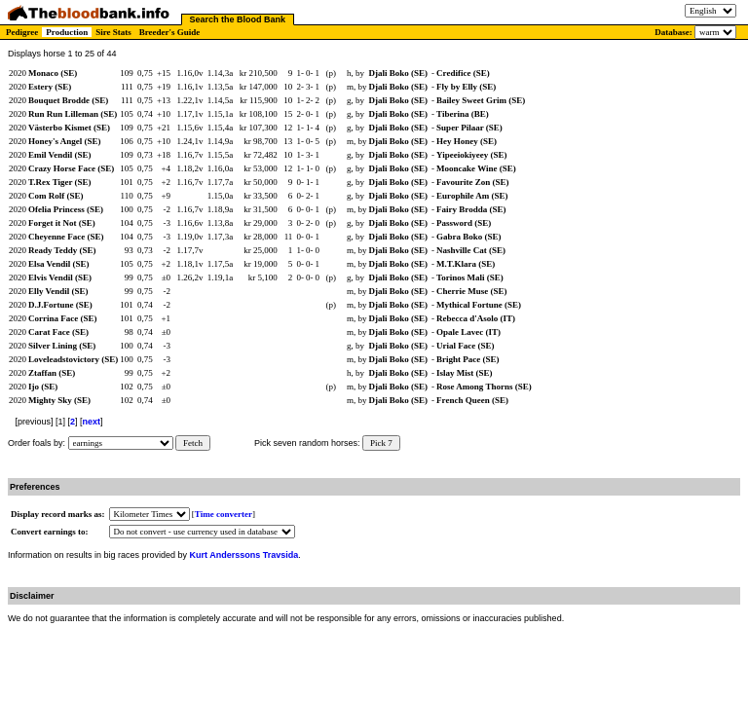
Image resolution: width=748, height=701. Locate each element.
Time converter (223, 514)
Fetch (193, 443)
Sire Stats (113, 32)
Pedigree (22, 32)
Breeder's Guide (170, 32)
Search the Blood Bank (238, 19)
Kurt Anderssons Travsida (244, 555)
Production (67, 32)
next (92, 421)
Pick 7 (381, 443)
